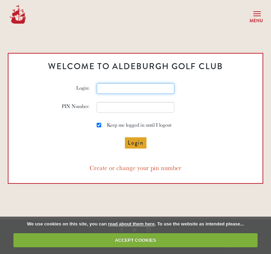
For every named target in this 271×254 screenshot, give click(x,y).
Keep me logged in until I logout (134, 124)
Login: (83, 87)
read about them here (131, 223)
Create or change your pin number (135, 167)
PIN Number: (76, 106)
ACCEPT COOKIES (135, 240)
